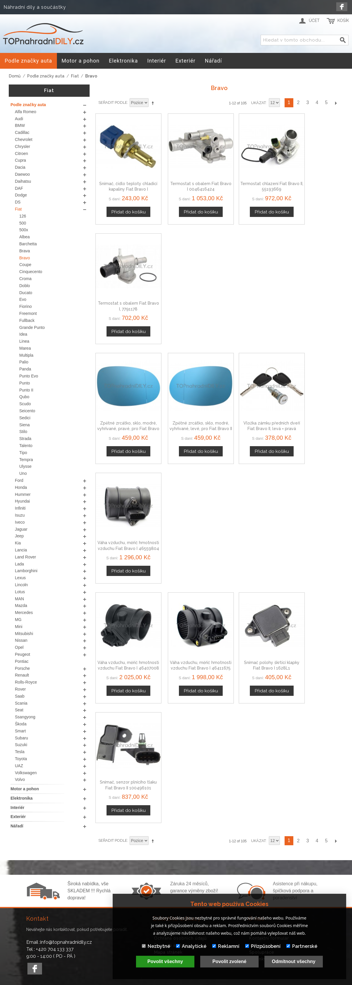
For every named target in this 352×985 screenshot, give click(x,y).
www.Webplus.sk (192, 981)
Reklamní (225, 946)
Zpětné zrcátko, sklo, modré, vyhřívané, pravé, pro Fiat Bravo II (124, 292)
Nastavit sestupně (153, 103)
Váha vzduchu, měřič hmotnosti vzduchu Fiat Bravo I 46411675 (187, 404)
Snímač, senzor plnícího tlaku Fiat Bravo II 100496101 (314, 404)
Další (335, 102)
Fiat (75, 76)
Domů (15, 76)
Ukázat (258, 103)
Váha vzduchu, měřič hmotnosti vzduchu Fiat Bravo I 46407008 (124, 404)
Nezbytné (156, 946)
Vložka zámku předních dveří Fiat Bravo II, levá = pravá (251, 292)
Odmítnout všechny (293, 961)
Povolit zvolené (229, 961)
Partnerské (301, 946)
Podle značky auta (46, 76)
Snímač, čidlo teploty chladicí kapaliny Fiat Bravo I (124, 181)
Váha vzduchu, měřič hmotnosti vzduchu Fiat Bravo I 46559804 (314, 292)
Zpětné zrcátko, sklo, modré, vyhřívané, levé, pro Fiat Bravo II (188, 292)
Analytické (191, 946)
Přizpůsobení (262, 946)
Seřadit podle (112, 102)
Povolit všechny (165, 961)
